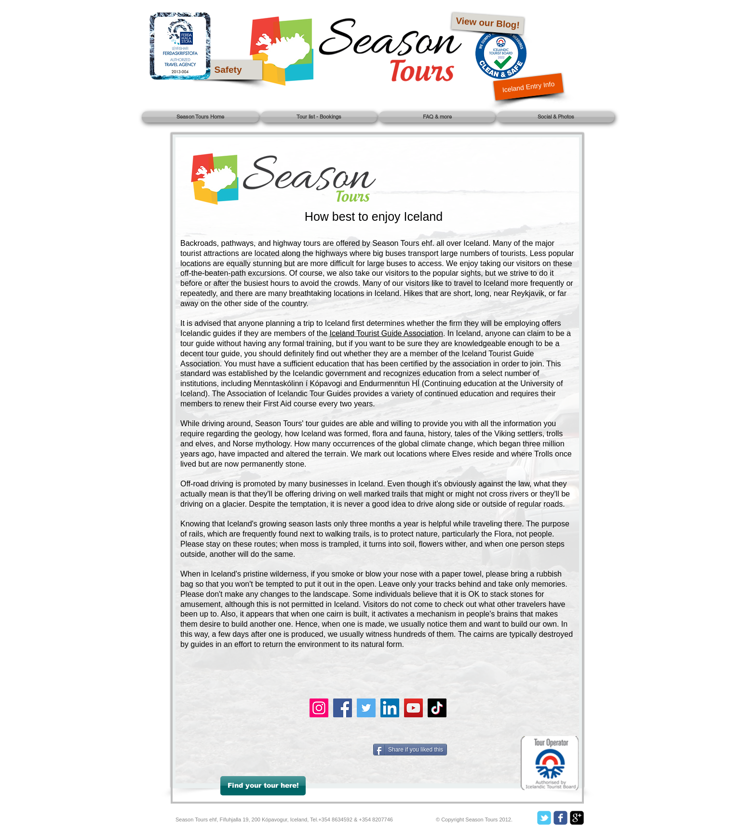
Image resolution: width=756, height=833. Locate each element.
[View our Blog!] (487, 24)
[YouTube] (413, 708)
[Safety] (228, 70)
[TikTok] (437, 708)
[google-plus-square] (577, 818)
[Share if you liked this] (410, 749)
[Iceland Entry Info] (528, 87)
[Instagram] (319, 708)
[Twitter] (366, 708)
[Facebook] (342, 708)
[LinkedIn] (389, 708)
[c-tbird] (544, 818)
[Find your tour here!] (263, 785)
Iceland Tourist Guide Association (386, 333)
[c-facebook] (560, 818)
